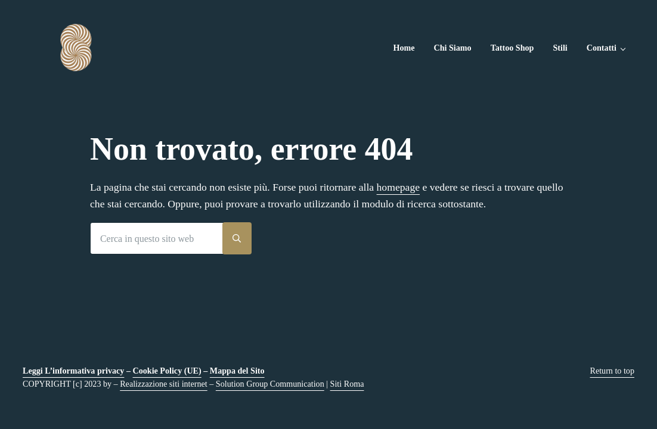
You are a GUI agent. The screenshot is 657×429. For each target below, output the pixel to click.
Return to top (612, 370)
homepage (398, 187)
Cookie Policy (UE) (167, 370)
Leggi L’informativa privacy (73, 370)
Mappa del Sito (237, 370)
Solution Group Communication (270, 383)
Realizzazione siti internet (163, 383)
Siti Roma (347, 383)
